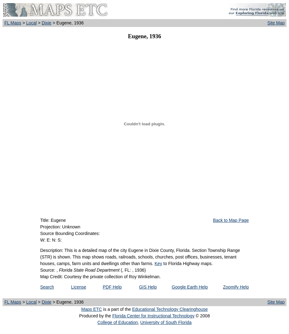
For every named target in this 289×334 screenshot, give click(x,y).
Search (47, 287)
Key (158, 263)
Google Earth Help (190, 287)
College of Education (117, 322)
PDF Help (112, 287)
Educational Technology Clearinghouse (170, 309)
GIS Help (148, 287)
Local (31, 22)
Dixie (46, 22)
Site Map (276, 22)
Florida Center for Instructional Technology (153, 315)
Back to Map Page (231, 220)
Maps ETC (91, 309)
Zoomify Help (236, 287)
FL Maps (12, 22)
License (78, 287)
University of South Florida (165, 322)
